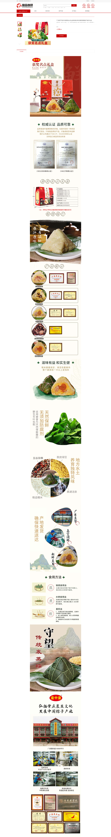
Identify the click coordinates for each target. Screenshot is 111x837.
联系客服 (87, 11)
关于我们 (74, 11)
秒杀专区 (48, 11)
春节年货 (61, 11)
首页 (35, 11)
